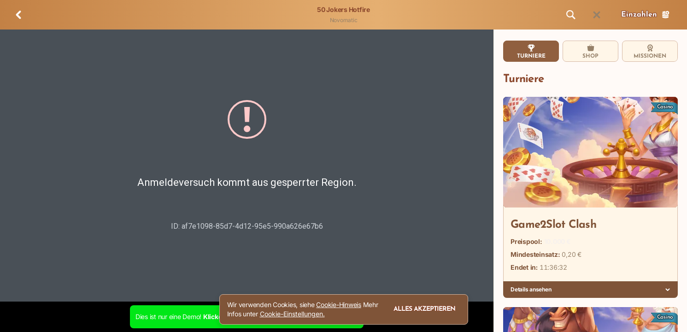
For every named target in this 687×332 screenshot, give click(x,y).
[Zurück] (18, 15)
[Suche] (571, 15)
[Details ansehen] (667, 289)
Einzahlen (645, 14)
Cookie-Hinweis (338, 304)
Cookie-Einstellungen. (292, 314)
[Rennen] (597, 15)
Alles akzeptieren (424, 309)
